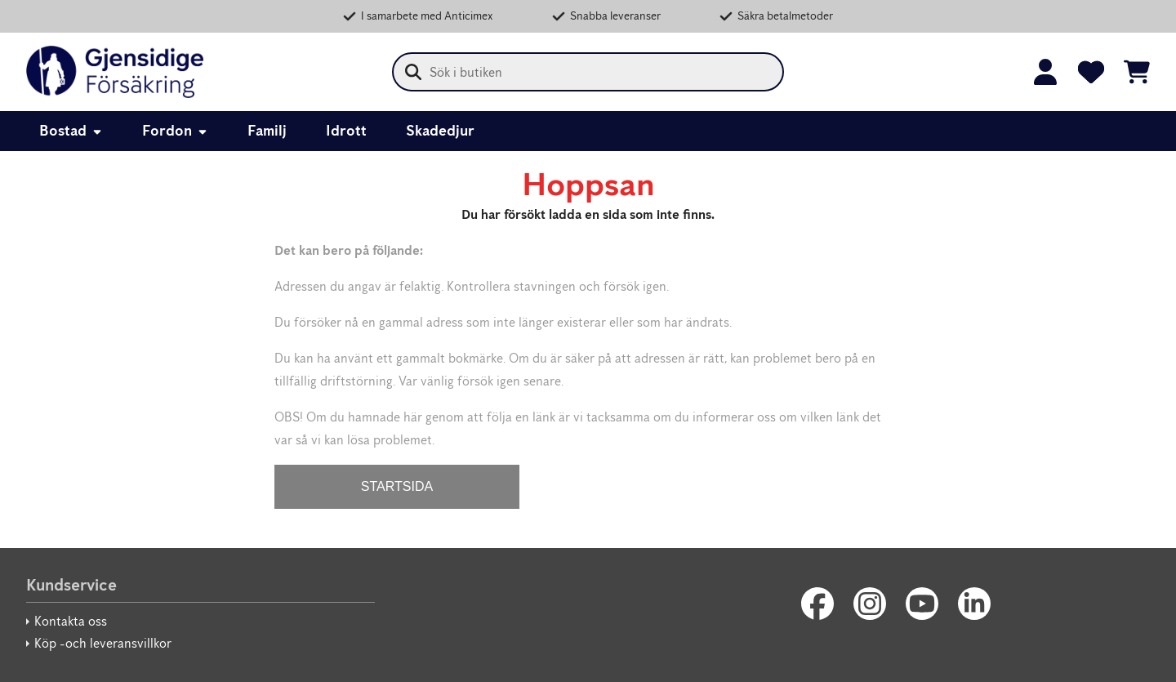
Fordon (175, 131)
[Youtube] (922, 603)
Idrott (346, 131)
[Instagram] (869, 603)
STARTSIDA (397, 486)
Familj (267, 131)
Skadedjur (440, 131)
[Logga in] (1045, 71)
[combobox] (588, 71)
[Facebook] (817, 603)
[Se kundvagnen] (1136, 71)
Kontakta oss (70, 621)
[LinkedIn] (974, 603)
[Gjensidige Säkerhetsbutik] (114, 72)
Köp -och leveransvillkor (103, 643)
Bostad (71, 131)
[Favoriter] (1091, 71)
